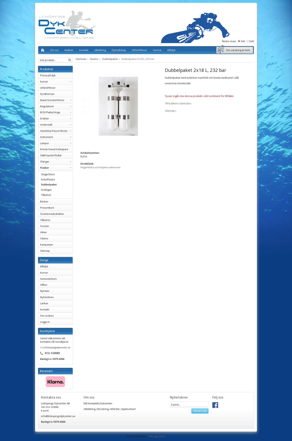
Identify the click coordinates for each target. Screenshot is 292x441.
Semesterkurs (48, 278)
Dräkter (56, 118)
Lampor (56, 143)
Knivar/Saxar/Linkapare (54, 149)
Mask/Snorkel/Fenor (56, 100)
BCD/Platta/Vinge (56, 112)
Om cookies (47, 315)
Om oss (54, 50)
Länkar (44, 303)
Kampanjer (46, 244)
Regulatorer (56, 106)
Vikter (43, 232)
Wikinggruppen (157, 436)
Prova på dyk (48, 75)
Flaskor (56, 167)
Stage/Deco (48, 174)
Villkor (43, 284)
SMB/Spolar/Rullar (51, 155)
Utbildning (100, 50)
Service (157, 50)
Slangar (56, 161)
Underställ (56, 124)
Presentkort (47, 207)
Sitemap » (170, 110)
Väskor (44, 238)
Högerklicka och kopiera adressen (100, 167)
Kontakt (83, 50)
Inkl (243, 41)
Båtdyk (171, 50)
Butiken (69, 50)
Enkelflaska (48, 179)
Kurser (56, 81)
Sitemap (45, 250)
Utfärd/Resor (139, 50)
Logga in (45, 322)
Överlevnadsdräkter (52, 214)
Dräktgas (46, 189)
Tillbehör (46, 195)
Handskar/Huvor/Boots (56, 131)
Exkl (251, 41)
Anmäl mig (200, 411)
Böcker (44, 201)
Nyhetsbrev (47, 297)
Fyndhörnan (47, 94)
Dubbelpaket (49, 184)
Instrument (56, 137)
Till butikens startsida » (178, 103)
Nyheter (45, 291)
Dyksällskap (119, 50)
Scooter (44, 226)
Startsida (81, 59)
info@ (43, 347)
